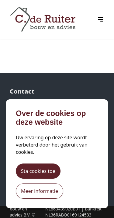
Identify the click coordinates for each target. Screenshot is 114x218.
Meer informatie (39, 191)
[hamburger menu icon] (100, 19)
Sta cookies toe (38, 171)
